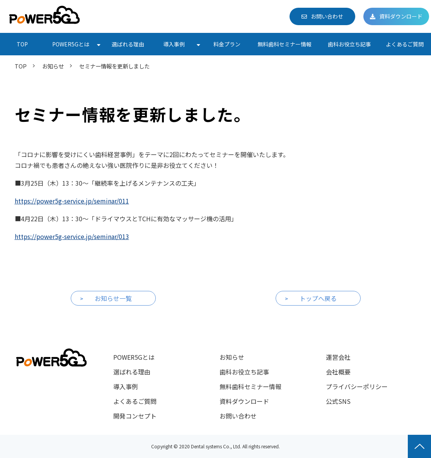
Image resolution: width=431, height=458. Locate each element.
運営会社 (338, 357)
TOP (22, 44)
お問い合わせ (327, 16)
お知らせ (53, 66)
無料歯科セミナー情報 (284, 44)
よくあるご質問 (405, 44)
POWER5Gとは (70, 44)
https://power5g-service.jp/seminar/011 (72, 200)
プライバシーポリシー (357, 386)
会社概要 (338, 371)
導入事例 (174, 44)
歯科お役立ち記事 (349, 44)
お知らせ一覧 (113, 298)
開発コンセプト (135, 415)
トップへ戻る (318, 298)
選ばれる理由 (128, 44)
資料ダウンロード (400, 16)
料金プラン (226, 44)
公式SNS (338, 401)
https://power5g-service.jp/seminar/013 (72, 236)
